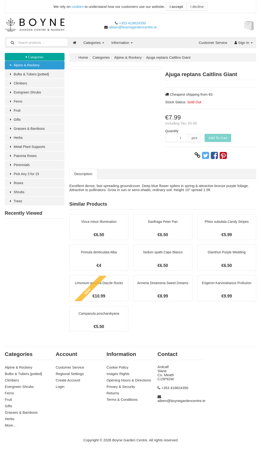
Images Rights (118, 376)
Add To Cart (217, 138)
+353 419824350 (132, 23)
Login (60, 389)
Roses (16, 186)
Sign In (243, 43)
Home (83, 57)
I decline (197, 7)
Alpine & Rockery (24, 65)
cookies (77, 7)
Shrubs (16, 195)
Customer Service (213, 43)
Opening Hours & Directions (129, 383)
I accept (176, 7)
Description (83, 174)
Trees (15, 205)
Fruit (14, 112)
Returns (113, 396)
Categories (93, 43)
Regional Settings (70, 376)
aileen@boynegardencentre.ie (133, 27)
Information (122, 43)
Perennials (19, 168)
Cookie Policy (117, 370)
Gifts (14, 121)
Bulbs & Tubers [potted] (29, 75)
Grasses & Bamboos (27, 130)
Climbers (18, 84)
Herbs (15, 140)
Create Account (68, 383)
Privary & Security (121, 389)
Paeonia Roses (23, 158)
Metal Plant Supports (27, 149)
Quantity (172, 131)
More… (10, 428)
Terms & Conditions (122, 402)
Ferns (15, 102)
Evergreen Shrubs (25, 93)
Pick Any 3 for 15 (24, 177)
